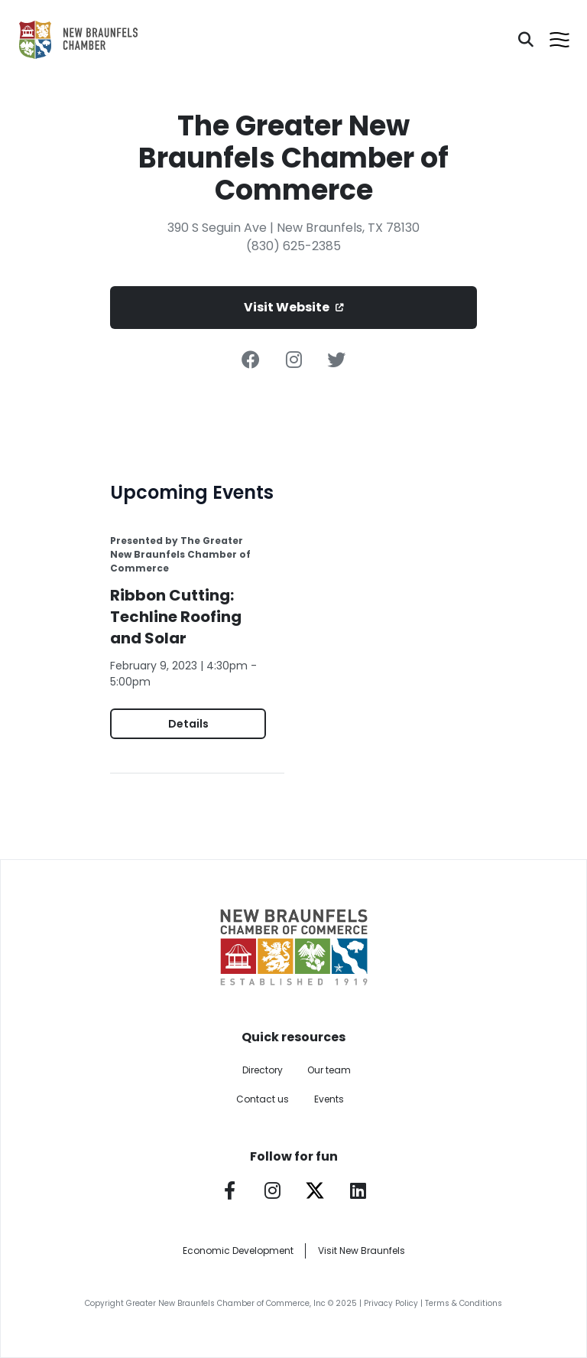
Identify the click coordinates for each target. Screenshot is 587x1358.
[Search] (526, 39)
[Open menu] (559, 39)
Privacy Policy (391, 1303)
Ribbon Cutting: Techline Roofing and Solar (176, 617)
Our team (329, 1069)
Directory (262, 1069)
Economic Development (238, 1250)
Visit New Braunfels (361, 1250)
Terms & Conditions (463, 1303)
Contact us (262, 1099)
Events (329, 1099)
